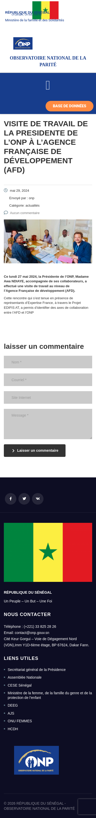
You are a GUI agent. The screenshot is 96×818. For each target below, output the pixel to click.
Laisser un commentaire (35, 450)
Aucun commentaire (22, 213)
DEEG (13, 705)
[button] (48, 85)
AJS (11, 713)
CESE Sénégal (19, 685)
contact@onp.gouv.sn (32, 633)
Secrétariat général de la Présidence (37, 670)
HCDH (13, 729)
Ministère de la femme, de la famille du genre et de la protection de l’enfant (50, 695)
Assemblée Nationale (24, 677)
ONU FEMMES (20, 721)
